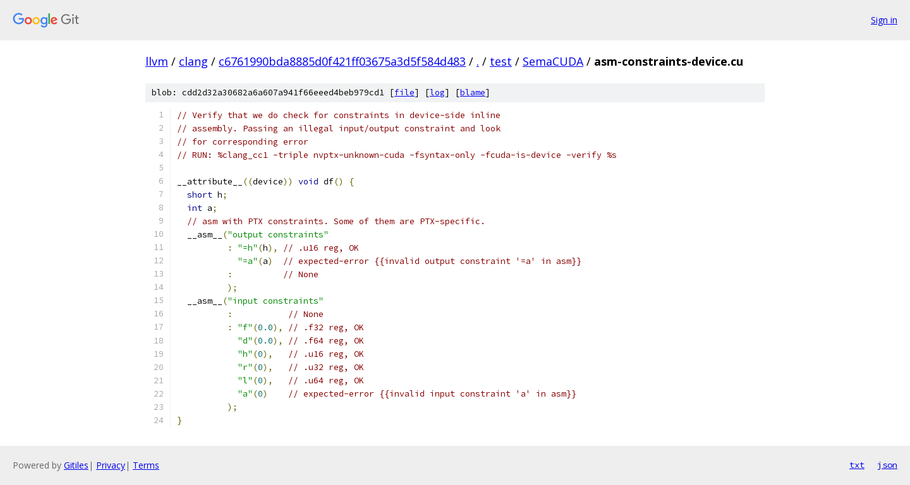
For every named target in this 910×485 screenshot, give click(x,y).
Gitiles (76, 465)
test (501, 61)
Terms (146, 465)
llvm (156, 61)
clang (193, 61)
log (437, 92)
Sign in (884, 20)
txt (856, 464)
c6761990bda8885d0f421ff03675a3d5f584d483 (342, 61)
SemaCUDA (553, 61)
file (404, 92)
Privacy (110, 465)
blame (472, 92)
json (887, 464)
